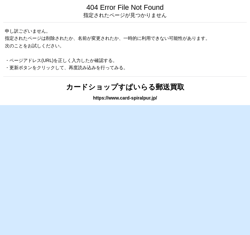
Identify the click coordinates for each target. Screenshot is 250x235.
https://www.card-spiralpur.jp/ (125, 98)
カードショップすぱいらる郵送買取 (125, 87)
